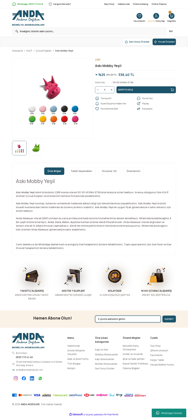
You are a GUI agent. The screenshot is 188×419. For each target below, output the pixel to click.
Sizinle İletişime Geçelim (76, 352)
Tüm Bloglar (74, 363)
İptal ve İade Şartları (134, 359)
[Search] (94, 31)
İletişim (71, 368)
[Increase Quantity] (112, 89)
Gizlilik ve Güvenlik (133, 354)
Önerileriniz (133, 171)
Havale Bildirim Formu (162, 364)
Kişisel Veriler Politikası (135, 363)
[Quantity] (104, 89)
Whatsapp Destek (169, 413)
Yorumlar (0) (109, 171)
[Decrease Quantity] (97, 89)
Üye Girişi (155, 345)
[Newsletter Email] (126, 319)
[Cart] (171, 18)
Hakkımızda (73, 345)
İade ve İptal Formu (77, 359)
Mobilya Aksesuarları (106, 354)
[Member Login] (154, 18)
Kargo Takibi (157, 360)
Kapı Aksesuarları (104, 359)
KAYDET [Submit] (168, 319)
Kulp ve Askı (101, 349)
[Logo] (28, 18)
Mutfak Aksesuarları (106, 363)
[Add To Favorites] (114, 109)
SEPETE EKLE (146, 90)
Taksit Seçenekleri (81, 171)
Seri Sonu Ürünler (105, 368)
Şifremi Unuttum (159, 350)
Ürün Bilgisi (54, 171)
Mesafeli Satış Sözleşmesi (131, 347)
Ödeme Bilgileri (131, 368)
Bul (171, 31)
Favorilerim (156, 355)
